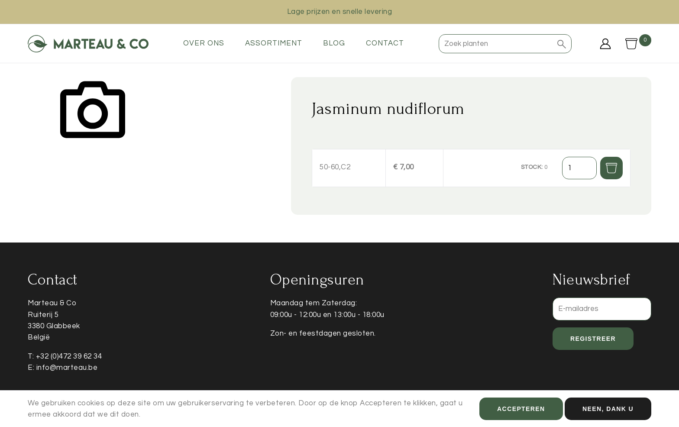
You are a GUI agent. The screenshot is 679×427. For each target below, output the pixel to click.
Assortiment (273, 43)
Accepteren (521, 411)
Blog (334, 43)
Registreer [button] (593, 338)
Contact (385, 43)
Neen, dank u (608, 411)
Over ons (203, 43)
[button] (562, 43)
